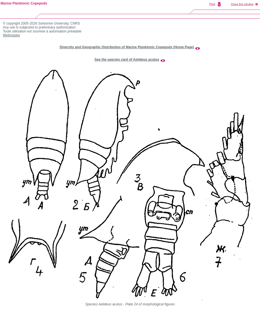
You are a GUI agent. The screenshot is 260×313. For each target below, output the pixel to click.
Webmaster (11, 35)
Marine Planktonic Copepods (24, 3)
